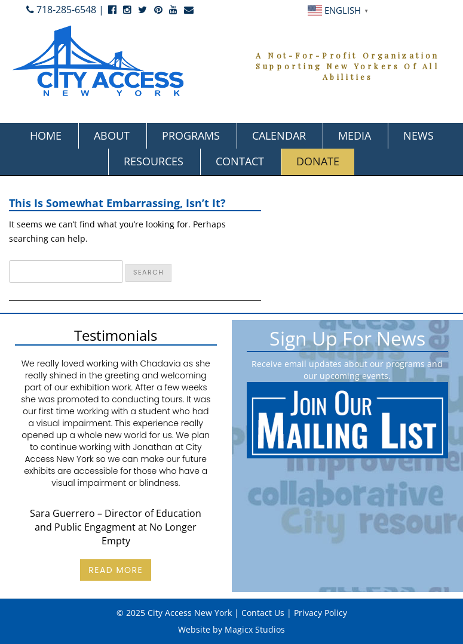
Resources (153, 161)
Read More (115, 570)
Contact (240, 161)
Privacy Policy (320, 612)
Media (354, 135)
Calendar (279, 135)
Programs (191, 135)
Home (46, 135)
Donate (317, 161)
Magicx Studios (255, 629)
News (418, 135)
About (112, 135)
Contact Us (262, 612)
